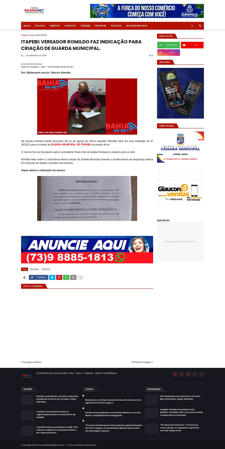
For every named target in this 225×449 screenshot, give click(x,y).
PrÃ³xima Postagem (142, 362)
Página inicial (28, 35)
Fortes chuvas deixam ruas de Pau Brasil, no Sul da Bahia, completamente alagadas (112, 414)
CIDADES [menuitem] (85, 25)
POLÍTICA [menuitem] (116, 25)
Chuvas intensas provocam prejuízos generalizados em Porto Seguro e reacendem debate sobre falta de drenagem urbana (113, 428)
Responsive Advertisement (180, 241)
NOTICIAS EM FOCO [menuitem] (137, 25)
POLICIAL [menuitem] (40, 25)
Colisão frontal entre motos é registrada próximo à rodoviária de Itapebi (55, 414)
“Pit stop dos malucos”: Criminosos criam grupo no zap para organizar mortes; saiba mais (179, 428)
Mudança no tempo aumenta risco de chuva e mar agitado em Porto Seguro (113, 401)
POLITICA (46, 269)
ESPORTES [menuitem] (100, 25)
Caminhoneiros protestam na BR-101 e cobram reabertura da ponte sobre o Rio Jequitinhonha (57, 430)
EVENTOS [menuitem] (55, 25)
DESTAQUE (41, 35)
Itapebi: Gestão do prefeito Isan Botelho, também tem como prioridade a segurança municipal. (181, 412)
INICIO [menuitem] (26, 25)
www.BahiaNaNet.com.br (52, 445)
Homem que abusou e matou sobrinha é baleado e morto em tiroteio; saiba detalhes (57, 399)
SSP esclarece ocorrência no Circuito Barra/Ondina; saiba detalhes (180, 397)
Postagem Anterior (32, 362)
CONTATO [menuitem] (70, 25)
